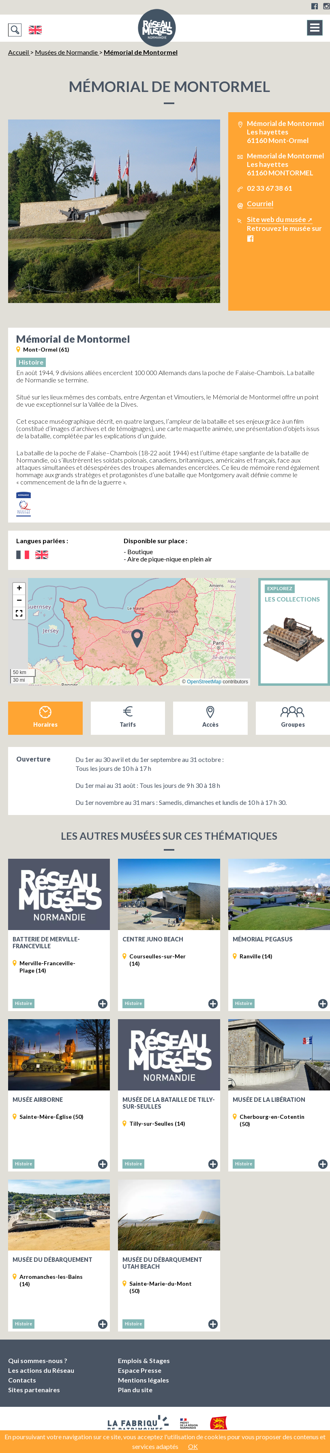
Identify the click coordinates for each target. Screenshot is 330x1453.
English (35, 30)
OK (193, 1446)
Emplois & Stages (144, 1360)
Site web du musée (276, 219)
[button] (137, 638)
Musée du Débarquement (52, 1259)
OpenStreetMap (204, 682)
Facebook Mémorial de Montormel (250, 238)
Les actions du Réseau (41, 1370)
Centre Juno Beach (152, 939)
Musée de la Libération (269, 1099)
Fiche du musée (103, 1004)
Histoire (31, 362)
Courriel (260, 203)
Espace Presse (139, 1370)
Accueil (19, 52)
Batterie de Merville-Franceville (46, 942)
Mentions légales (143, 1380)
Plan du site (135, 1389)
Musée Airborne (38, 1099)
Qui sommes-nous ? (37, 1360)
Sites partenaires (34, 1389)
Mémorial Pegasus (263, 939)
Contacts (22, 1380)
